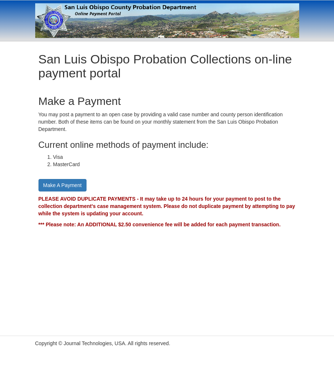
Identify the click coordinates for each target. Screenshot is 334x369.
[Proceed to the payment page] (62, 185)
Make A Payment (62, 185)
